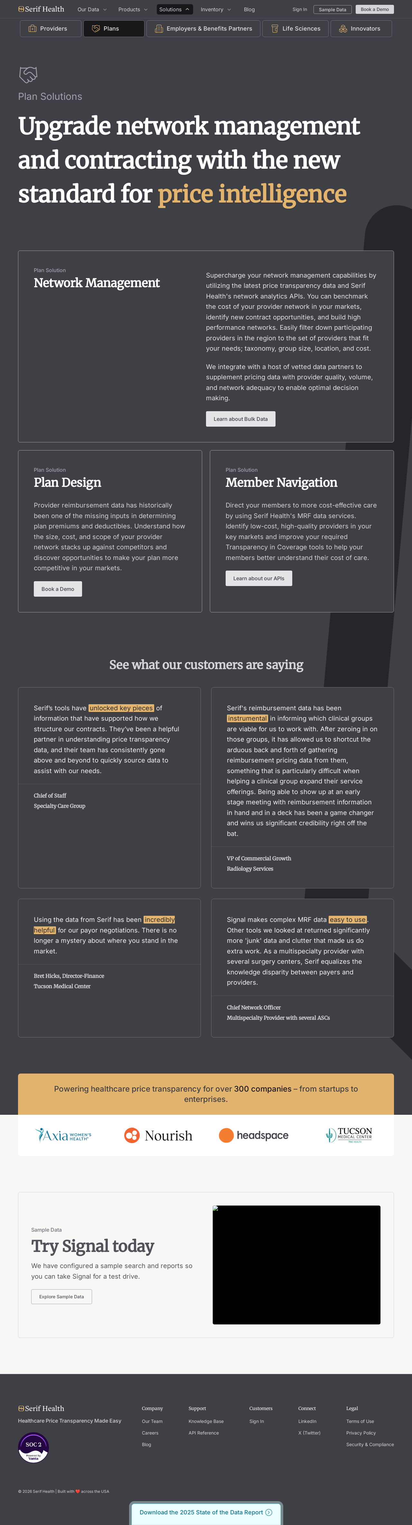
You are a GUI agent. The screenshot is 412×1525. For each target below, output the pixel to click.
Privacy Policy (361, 1432)
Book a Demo (375, 9)
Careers (150, 1432)
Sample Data (332, 9)
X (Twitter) (309, 1432)
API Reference (204, 1432)
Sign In (300, 9)
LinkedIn (307, 1421)
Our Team (152, 1421)
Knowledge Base (206, 1421)
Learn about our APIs (259, 578)
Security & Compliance (370, 1444)
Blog (249, 9)
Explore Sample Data (61, 1296)
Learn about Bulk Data (241, 419)
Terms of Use (360, 1421)
